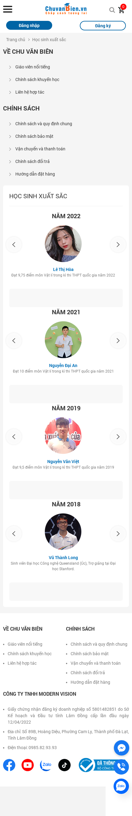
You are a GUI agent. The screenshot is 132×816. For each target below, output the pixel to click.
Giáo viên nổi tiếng (32, 66)
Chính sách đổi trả (32, 161)
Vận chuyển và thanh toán (40, 148)
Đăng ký (103, 26)
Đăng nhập (29, 25)
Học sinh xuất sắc (49, 39)
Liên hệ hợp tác (29, 92)
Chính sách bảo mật (34, 136)
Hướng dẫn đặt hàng (35, 174)
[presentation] (14, 244)
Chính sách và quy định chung (43, 123)
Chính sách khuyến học (37, 79)
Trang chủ (15, 39)
